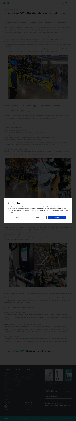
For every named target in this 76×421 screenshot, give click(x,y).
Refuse (37, 217)
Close (17, 217)
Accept (57, 217)
